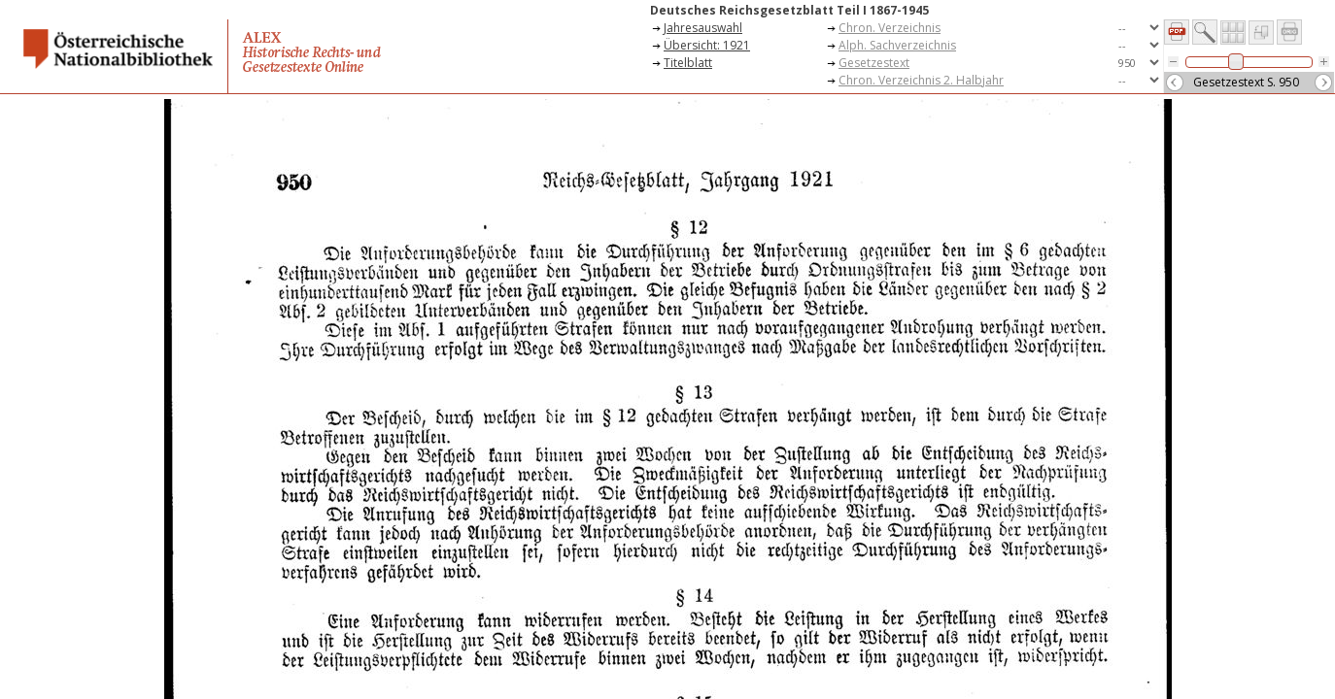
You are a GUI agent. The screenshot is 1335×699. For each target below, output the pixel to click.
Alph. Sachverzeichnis (897, 45)
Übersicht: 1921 (707, 45)
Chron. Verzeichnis (890, 27)
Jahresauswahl (703, 27)
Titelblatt (688, 62)
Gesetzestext (874, 62)
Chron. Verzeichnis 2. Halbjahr (921, 80)
